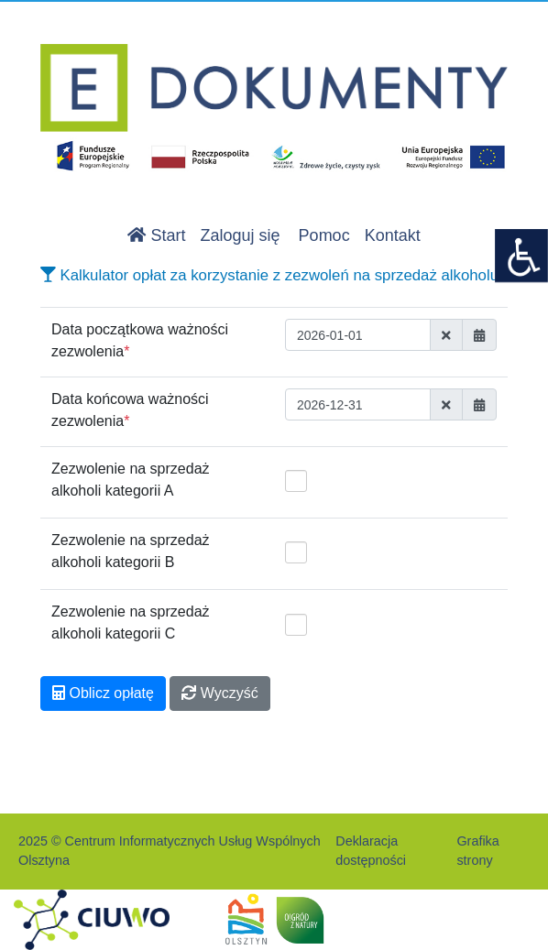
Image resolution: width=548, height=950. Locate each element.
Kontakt (393, 235)
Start (156, 235)
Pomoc (324, 235)
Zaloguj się (240, 235)
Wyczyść (219, 693)
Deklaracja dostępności (370, 851)
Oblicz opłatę (103, 693)
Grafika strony (477, 851)
